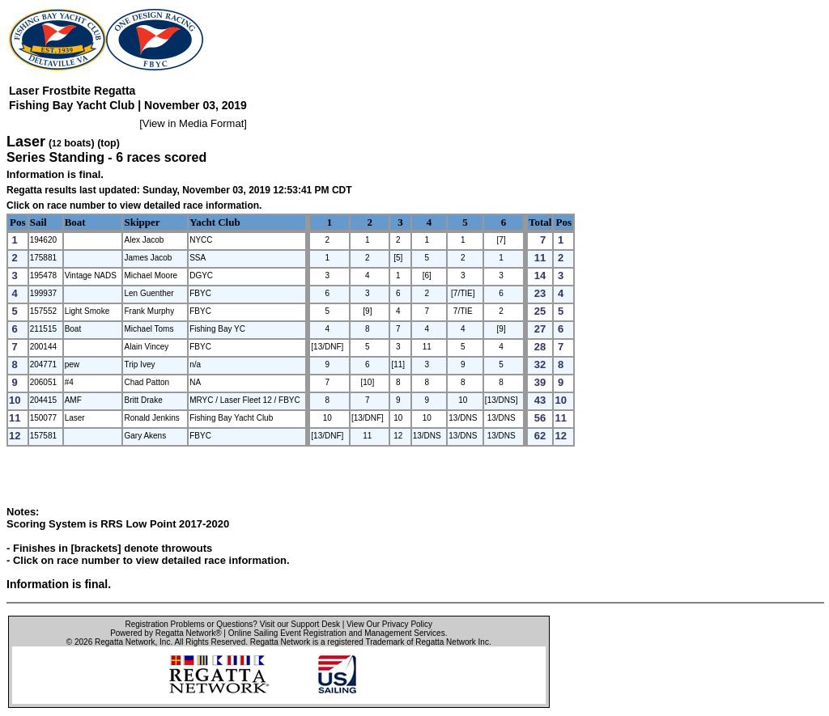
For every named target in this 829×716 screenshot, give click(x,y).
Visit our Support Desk (300, 624)
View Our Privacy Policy (389, 624)
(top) (108, 143)
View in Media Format (193, 123)
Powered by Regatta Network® (165, 633)
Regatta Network (125, 642)
